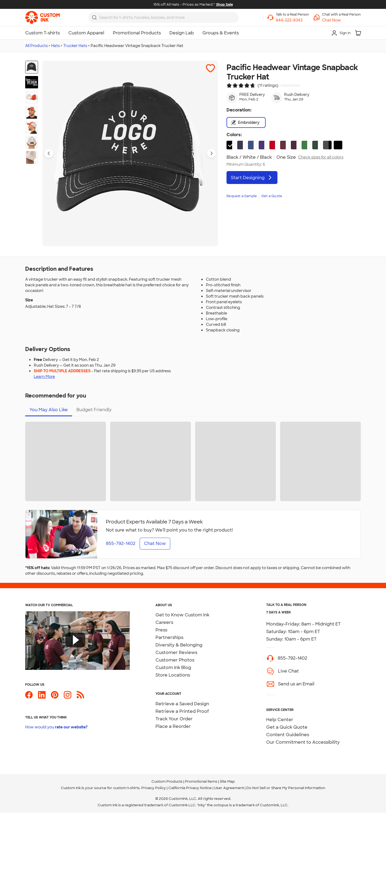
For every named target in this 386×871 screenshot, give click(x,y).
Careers (164, 622)
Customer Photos (174, 660)
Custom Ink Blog (173, 667)
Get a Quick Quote (286, 727)
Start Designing (252, 177)
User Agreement (229, 788)
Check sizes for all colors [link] (320, 157)
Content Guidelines (287, 735)
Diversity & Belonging (178, 645)
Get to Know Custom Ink (182, 615)
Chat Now (155, 543)
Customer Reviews (176, 652)
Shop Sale (224, 4)
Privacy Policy (153, 788)
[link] (42, 17)
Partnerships (169, 637)
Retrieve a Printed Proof (182, 711)
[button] (341, 20)
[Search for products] (167, 17)
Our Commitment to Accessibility (303, 742)
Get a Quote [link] (271, 196)
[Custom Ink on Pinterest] (54, 697)
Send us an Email (296, 684)
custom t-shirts (126, 788)
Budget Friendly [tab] (94, 410)
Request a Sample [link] (242, 196)
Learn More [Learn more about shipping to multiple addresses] (44, 376)
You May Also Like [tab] (48, 410)
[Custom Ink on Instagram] (67, 697)
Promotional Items (201, 781)
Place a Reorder (173, 726)
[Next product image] (211, 153)
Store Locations (172, 675)
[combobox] (163, 17)
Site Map (227, 781)
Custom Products (167, 781)
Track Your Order (174, 719)
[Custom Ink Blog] (80, 697)
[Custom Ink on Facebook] (29, 697)
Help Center (279, 719)
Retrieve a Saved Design (182, 704)
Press (161, 630)
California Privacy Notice (190, 788)
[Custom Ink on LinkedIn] (42, 697)
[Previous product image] (48, 153)
